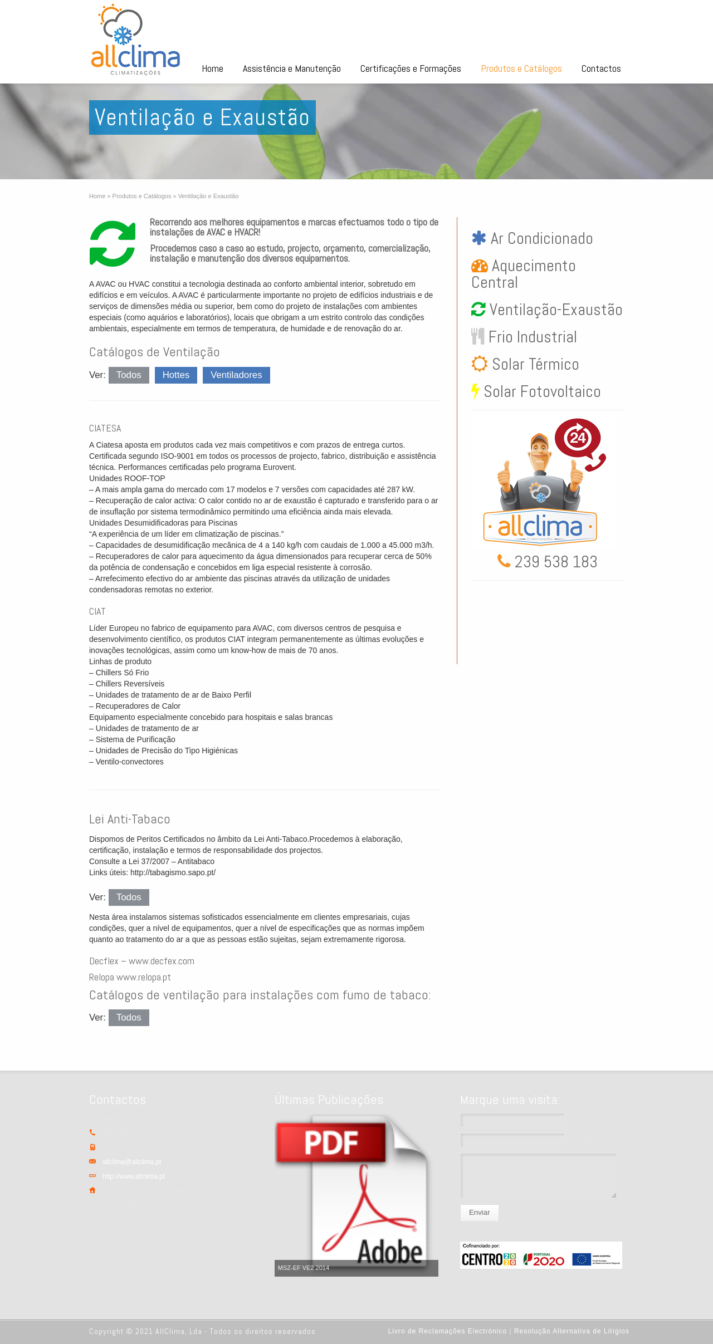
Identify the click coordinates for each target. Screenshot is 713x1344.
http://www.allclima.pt (133, 1176)
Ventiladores (236, 375)
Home (212, 68)
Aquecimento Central (523, 274)
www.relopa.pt (143, 976)
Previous (286, 1195)
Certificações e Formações (410, 68)
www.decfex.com (161, 960)
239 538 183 (554, 561)
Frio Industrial (531, 336)
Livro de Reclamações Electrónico (447, 1331)
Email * (581, 1140)
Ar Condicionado (540, 238)
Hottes (176, 375)
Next (427, 1195)
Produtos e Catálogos (521, 68)
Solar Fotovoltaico (540, 391)
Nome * (581, 1120)
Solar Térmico (533, 364)
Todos (128, 375)
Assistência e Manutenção (292, 68)
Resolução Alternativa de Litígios (571, 1331)
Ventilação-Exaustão (554, 309)
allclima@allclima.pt (132, 1162)
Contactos (601, 68)
